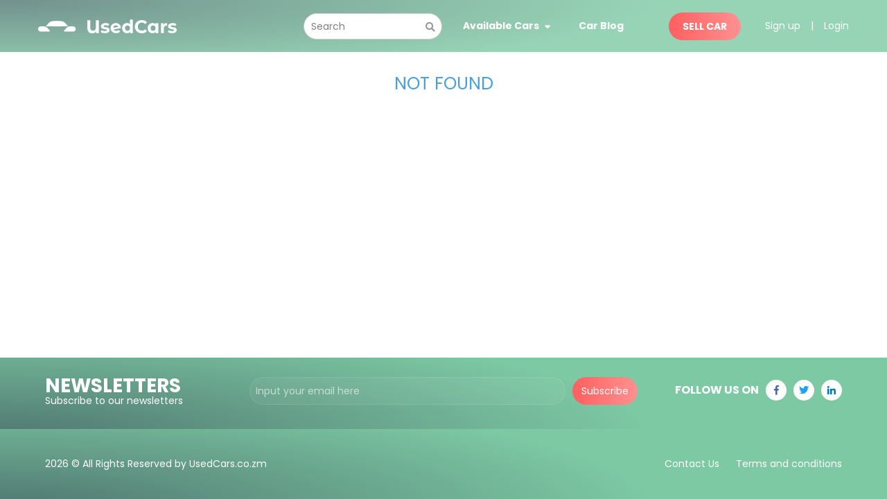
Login (836, 26)
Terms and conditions (789, 464)
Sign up (782, 26)
